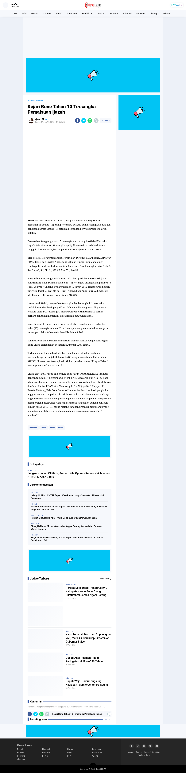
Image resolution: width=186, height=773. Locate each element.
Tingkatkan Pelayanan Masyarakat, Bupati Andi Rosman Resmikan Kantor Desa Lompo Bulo (67, 539)
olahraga (154, 13)
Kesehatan (72, 13)
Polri (24, 13)
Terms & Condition (152, 752)
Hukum (101, 13)
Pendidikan (87, 13)
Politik (59, 13)
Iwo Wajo (71, 585)
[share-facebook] (77, 120)
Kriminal (127, 13)
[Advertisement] (93, 38)
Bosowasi (33, 428)
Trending (178, 5)
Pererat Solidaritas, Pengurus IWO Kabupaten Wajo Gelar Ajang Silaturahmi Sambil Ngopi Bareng (86, 591)
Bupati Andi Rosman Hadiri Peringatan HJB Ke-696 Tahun (84, 659)
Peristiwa (140, 13)
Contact (138, 752)
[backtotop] (93, 765)
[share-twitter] (83, 120)
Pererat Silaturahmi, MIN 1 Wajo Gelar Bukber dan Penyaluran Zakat (64, 518)
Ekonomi (114, 13)
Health (43, 428)
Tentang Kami (144, 755)
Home (30, 101)
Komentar (105, 120)
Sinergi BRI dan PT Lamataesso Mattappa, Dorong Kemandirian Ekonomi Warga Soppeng (66, 528)
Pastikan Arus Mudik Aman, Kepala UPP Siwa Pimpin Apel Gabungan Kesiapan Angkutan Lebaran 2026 (69, 508)
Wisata (166, 13)
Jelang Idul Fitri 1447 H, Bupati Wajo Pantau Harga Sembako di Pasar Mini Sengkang (67, 497)
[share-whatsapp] (89, 120)
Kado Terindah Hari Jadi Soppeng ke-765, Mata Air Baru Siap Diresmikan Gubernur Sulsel (88, 638)
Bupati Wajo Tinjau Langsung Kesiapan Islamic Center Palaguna (87, 682)
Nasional (47, 13)
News (14, 13)
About (131, 752)
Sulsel (61, 428)
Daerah (34, 13)
